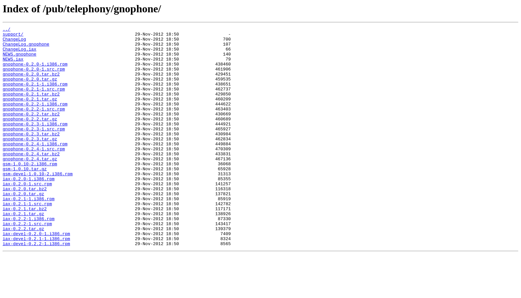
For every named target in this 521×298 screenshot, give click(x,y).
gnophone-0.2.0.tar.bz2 (31, 84)
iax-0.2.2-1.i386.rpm (28, 257)
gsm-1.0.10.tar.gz (25, 198)
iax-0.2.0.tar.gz (23, 227)
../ (6, 30)
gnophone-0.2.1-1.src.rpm (34, 102)
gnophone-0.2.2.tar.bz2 (31, 132)
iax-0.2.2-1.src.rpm (27, 263)
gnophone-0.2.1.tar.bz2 (31, 108)
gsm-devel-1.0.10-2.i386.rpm (38, 204)
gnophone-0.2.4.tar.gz (30, 186)
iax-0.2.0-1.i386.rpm (28, 210)
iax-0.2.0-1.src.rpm (27, 216)
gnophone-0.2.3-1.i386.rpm (35, 144)
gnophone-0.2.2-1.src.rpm (34, 126)
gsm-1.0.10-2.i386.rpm (30, 192)
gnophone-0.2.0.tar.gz (30, 90)
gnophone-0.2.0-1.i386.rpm (35, 72)
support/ (13, 36)
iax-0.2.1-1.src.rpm (27, 239)
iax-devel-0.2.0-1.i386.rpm (36, 275)
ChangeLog (14, 42)
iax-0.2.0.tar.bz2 (25, 221)
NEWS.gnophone (19, 60)
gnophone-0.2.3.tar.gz (30, 162)
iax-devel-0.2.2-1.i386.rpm (36, 287)
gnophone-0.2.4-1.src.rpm (34, 174)
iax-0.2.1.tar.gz (23, 251)
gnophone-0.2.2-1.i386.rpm (35, 120)
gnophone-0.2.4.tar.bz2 (31, 180)
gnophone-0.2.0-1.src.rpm (34, 78)
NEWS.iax (13, 66)
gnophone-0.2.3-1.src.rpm (34, 150)
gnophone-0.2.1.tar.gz (30, 114)
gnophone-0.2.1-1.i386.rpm (35, 96)
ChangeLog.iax (19, 54)
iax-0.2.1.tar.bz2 (25, 245)
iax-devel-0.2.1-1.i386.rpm (36, 281)
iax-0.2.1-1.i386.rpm (28, 233)
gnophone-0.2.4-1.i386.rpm (35, 168)
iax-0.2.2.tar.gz (23, 269)
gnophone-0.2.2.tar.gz (30, 138)
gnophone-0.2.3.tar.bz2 (31, 156)
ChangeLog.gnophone (26, 48)
